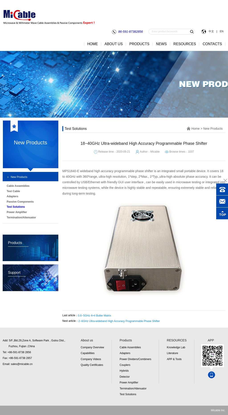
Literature (172, 353)
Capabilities (88, 353)
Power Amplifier (129, 382)
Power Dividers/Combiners (135, 359)
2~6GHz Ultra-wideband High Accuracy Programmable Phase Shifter (119, 321)
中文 (211, 31)
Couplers (125, 365)
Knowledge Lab (176, 347)
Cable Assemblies (130, 347)
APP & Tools (174, 359)
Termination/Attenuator (133, 388)
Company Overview (92, 347)
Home (195, 128)
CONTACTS (212, 44)
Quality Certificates (92, 365)
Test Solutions (128, 394)
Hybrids (124, 370)
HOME (92, 44)
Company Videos (91, 359)
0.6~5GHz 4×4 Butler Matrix (94, 315)
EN (221, 31)
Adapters (125, 353)
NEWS (161, 44)
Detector (125, 376)
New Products (19, 177)
